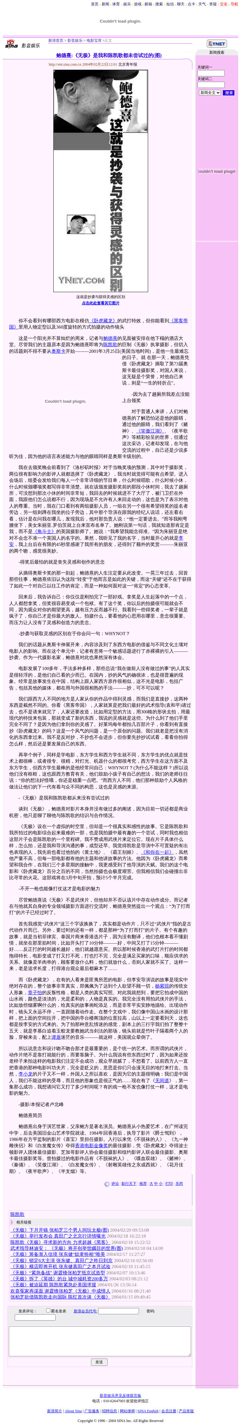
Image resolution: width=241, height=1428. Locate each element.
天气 (202, 4)
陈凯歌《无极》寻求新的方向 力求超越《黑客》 (60, 1242)
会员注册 (168, 1411)
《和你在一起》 (157, 852)
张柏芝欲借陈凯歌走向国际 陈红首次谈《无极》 (60, 1297)
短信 (170, 4)
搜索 (159, 4)
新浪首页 (55, 40)
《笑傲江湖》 (150, 430)
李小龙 (26, 1073)
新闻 (105, 4)
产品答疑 (186, 1411)
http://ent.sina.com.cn (66, 64)
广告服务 (91, 1411)
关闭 (179, 1183)
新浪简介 (54, 1411)
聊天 (181, 4)
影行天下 (129, 1183)
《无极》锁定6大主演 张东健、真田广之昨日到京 (61, 1260)
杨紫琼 (162, 986)
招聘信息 (109, 1411)
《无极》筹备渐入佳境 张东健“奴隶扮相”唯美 (57, 1254)
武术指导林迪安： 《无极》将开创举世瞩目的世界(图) (66, 1248)
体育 (116, 4)
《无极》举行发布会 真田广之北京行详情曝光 (58, 1236)
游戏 (138, 4)
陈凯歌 (110, 344)
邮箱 (148, 4)
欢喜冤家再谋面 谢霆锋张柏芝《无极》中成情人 (60, 1291)
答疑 (213, 4)
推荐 (143, 1183)
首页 (95, 4)
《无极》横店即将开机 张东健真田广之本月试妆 (60, 1266)
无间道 (162, 1080)
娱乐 (127, 4)
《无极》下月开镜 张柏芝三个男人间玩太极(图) (59, 1230)
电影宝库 (94, 40)
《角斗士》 (44, 531)
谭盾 (56, 1037)
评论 (115, 1183)
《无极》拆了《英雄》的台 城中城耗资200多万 (59, 1278)
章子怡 (35, 992)
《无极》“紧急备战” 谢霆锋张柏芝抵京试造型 (57, 1272)
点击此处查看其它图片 (101, 303)
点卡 (191, 4)
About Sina (73, 1411)
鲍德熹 (110, 338)
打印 (169, 1183)
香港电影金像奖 (91, 1145)
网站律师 (127, 1411)
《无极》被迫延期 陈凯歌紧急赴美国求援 (53, 1284)
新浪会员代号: (81, 1311)
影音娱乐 (75, 40)
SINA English (147, 1411)
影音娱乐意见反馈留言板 (120, 1395)
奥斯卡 (58, 351)
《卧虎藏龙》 (103, 320)
